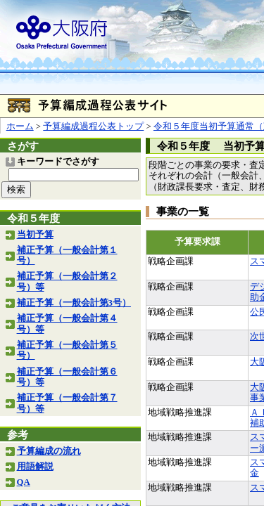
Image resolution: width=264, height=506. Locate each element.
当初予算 (35, 235)
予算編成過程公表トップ (93, 126)
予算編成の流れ (49, 451)
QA (23, 482)
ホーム (20, 126)
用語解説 (35, 467)
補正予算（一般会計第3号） (74, 303)
